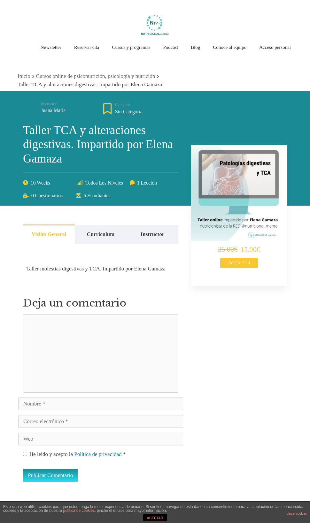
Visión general (49, 234)
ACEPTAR (155, 518)
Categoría (123, 104)
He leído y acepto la (74, 454)
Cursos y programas (131, 47)
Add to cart (239, 263)
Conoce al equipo (229, 47)
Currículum (101, 234)
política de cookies (79, 510)
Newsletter (51, 47)
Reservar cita (86, 47)
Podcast (170, 47)
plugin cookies (297, 513)
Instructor (49, 104)
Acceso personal (275, 47)
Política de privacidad (98, 454)
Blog (195, 47)
